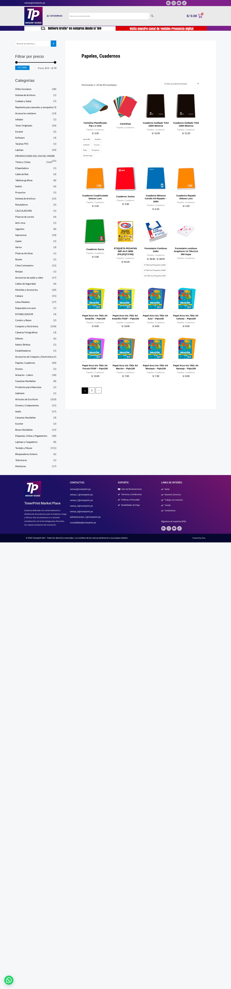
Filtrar (22, 68)
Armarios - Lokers (24, 375)
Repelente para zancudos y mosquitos (34, 107)
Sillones (19, 338)
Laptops (19, 150)
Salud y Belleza (23, 344)
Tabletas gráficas (24, 180)
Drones (19, 369)
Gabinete (20, 393)
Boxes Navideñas (24, 429)
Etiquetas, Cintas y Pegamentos (31, 436)
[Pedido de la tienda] (180, 84)
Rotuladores (21, 204)
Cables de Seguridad (25, 283)
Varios (18, 247)
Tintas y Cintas (23, 162)
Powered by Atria (198, 539)
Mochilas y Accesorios (27, 290)
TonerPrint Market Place (44, 503)
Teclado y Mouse (24, 448)
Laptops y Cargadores (26, 442)
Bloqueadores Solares (26, 454)
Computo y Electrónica (27, 326)
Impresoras (21, 235)
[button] (5, 981)
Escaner (19, 131)
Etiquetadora (22, 168)
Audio (18, 411)
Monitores (20, 466)
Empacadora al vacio (26, 308)
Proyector (20, 192)
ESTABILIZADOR (24, 314)
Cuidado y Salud (23, 101)
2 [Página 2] (92, 400)
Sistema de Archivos (25, 95)
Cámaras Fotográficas (26, 332)
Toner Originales (24, 125)
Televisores (21, 460)
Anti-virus (20, 223)
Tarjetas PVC (22, 144)
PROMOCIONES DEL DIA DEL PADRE (35, 156)
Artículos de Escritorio (27, 399)
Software (20, 137)
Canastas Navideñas (25, 381)
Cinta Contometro (24, 265)
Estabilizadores (23, 350)
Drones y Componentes (27, 405)
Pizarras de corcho (25, 217)
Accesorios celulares (26, 113)
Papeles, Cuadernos (25, 363)
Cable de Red (22, 174)
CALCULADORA (24, 210)
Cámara (19, 296)
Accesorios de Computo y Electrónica (34, 356)
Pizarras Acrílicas (24, 253)
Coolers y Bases (23, 320)
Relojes (19, 271)
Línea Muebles (22, 302)
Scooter (19, 423)
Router (18, 259)
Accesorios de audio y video (29, 277)
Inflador (19, 119)
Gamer (18, 241)
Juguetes (19, 229)
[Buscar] (53, 43)
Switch (18, 186)
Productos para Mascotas (28, 387)
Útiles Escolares (23, 89)
